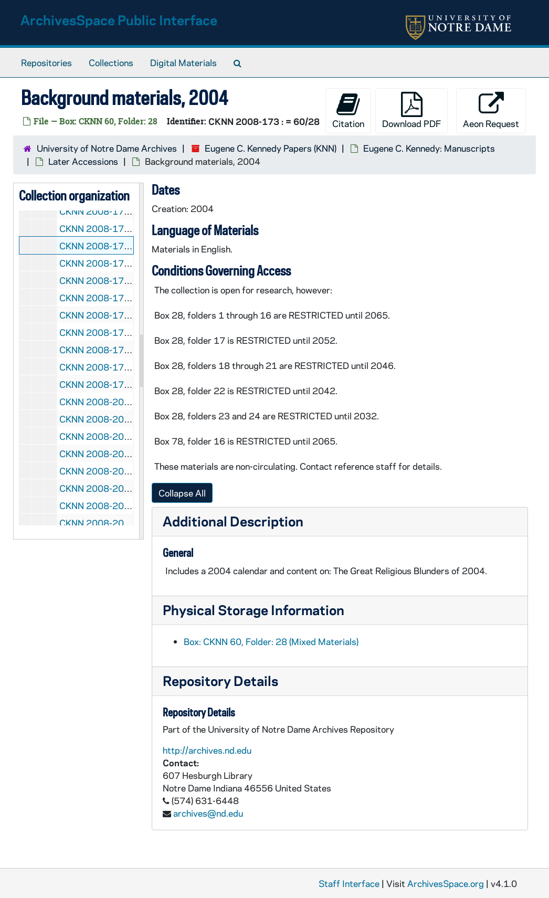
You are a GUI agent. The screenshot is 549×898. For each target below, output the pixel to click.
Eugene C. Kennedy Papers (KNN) (270, 148)
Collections (111, 62)
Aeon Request (491, 110)
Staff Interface (349, 883)
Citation (348, 110)
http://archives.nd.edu (207, 750)
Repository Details (220, 680)
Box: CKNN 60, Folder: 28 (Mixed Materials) (271, 641)
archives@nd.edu (208, 813)
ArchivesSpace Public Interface (118, 19)
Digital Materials (183, 62)
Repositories (46, 62)
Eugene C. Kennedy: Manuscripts (429, 148)
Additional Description (233, 521)
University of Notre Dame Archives (107, 148)
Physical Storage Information (253, 609)
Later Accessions (83, 161)
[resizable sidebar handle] (141, 361)
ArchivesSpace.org (445, 883)
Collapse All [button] (182, 493)
